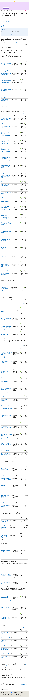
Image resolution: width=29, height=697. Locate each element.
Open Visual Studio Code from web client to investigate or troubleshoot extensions (6, 454)
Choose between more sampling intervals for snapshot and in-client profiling (6, 427)
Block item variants (3, 256)
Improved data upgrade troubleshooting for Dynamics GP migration (5, 475)
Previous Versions (6, 10)
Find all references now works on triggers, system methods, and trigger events (6, 434)
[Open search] (25, 1)
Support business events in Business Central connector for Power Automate (5, 93)
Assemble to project (4, 244)
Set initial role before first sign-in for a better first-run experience (5, 554)
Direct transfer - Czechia (4, 307)
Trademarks (15, 695)
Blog (12, 694)
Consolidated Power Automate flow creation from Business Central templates (6, 68)
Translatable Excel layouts (4, 577)
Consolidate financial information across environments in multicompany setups (5, 253)
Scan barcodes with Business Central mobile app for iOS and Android (5, 660)
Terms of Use (11, 695)
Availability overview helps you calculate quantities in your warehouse (5, 176)
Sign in (27, 1)
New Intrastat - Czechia (4, 334)
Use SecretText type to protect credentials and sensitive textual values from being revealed (5, 412)
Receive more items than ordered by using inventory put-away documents (5, 198)
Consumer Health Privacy (4, 695)
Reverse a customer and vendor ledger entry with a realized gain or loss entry (6, 154)
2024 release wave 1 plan (19, 42)
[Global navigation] (1, 1)
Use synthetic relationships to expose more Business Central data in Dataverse (6, 83)
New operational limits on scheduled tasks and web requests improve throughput (6, 614)
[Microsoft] (14, 1)
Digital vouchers (3, 525)
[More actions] (27, 10)
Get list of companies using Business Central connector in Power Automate (5, 86)
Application (3, 22)
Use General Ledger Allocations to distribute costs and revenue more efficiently (6, 223)
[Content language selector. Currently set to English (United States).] (5, 692)
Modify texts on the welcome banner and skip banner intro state (5, 557)
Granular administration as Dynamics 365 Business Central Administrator (5, 489)
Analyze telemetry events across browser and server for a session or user (6, 479)
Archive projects (3, 123)
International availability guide (11, 683)
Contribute (15, 694)
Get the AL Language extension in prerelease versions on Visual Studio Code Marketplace (6, 382)
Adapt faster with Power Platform (6, 21)
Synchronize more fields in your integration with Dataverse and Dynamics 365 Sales (5, 96)
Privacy (19, 694)
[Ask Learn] (26, 10)
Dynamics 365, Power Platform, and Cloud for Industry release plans (12, 34)
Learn (1, 10)
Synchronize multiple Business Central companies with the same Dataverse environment (5, 618)
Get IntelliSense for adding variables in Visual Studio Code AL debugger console (6, 353)
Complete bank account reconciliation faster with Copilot (4, 291)
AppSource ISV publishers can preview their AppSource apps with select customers (6, 385)
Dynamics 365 (12, 10)
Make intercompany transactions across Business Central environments (5, 130)
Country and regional (4, 25)
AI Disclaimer (2, 694)
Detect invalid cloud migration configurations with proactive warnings (5, 496)
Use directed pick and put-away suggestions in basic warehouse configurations (5, 166)
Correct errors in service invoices (5, 189)
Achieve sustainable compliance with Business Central (4, 536)
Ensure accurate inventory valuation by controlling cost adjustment (5, 265)
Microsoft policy (9, 40)
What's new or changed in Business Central (9, 32)
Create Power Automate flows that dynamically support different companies (6, 77)
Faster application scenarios (5, 607)
